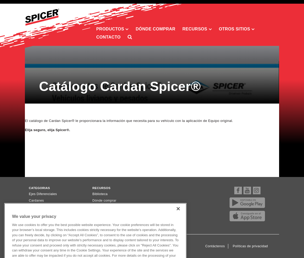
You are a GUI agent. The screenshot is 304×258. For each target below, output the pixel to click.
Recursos (197, 29)
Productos (112, 29)
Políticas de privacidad (250, 246)
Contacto (108, 37)
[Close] (178, 215)
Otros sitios (237, 29)
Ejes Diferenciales (43, 194)
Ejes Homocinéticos (44, 207)
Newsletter (101, 207)
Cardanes (36, 200)
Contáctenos (215, 246)
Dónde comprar (155, 28)
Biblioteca (100, 194)
